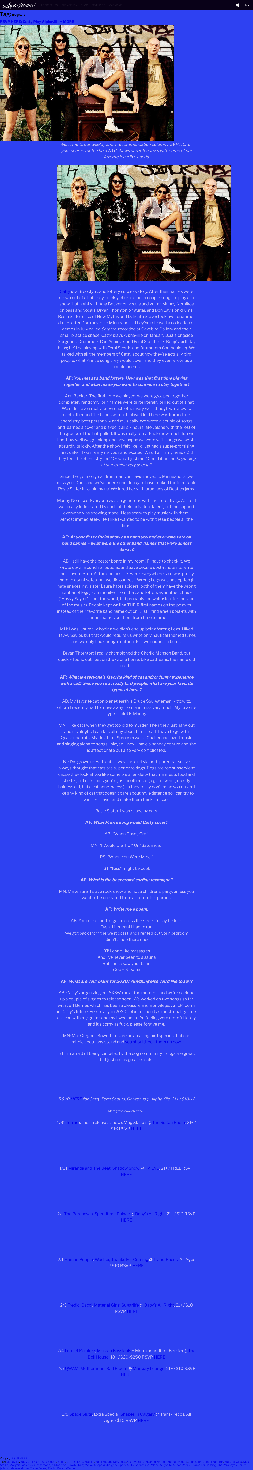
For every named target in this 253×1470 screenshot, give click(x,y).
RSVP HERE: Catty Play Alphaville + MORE (37, 22)
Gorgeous (119, 1461)
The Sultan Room (168, 1122)
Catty (65, 291)
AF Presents (49, 5)
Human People (78, 1259)
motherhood (42, 1465)
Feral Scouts (104, 1461)
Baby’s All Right (150, 1213)
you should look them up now (153, 1041)
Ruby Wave (85, 1465)
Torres (72, 1122)
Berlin (61, 1461)
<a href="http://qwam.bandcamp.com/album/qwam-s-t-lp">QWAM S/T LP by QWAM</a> (126, 1393)
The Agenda (69, 5)
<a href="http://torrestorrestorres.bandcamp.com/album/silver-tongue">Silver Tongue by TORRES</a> (126, 1147)
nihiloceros (59, 1465)
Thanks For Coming (129, 1259)
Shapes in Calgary (137, 1414)
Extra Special (85, 1461)
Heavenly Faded (156, 1461)
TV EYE (152, 1168)
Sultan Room (181, 1465)
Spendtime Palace (112, 1213)
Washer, (102, 1259)
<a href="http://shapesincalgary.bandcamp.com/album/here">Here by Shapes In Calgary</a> (126, 1439)
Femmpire (98, 5)
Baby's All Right (30, 1461)
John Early (194, 1461)
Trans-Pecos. (166, 1259)
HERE (76, 1099)
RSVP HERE (19, 1458)
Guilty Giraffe (135, 1461)
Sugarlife (130, 1305)
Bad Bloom (116, 1368)
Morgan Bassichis (114, 1350)
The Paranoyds (78, 1213)
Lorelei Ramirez (80, 1350)
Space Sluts (80, 1414)
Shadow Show (125, 1168)
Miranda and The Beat (89, 1168)
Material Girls (107, 1305)
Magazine (115, 5)
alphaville (13, 1461)
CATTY (71, 1461)
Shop (84, 5)
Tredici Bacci (79, 1305)
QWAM (72, 1368)
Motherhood (92, 1368)
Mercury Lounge (148, 1368)
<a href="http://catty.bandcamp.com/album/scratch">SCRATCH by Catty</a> (126, 1078)
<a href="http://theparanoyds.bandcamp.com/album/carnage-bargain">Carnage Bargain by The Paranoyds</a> (126, 1239)
